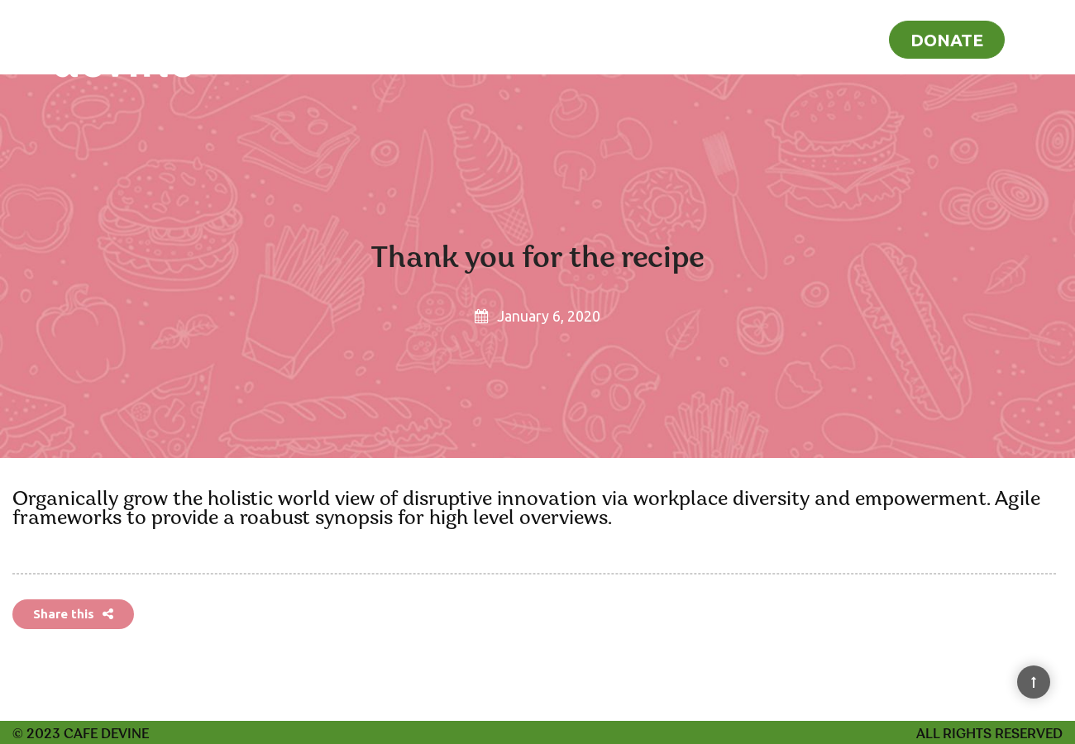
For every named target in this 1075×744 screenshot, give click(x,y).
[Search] (1040, 36)
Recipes (783, 38)
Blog (849, 38)
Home (711, 38)
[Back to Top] (1033, 682)
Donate (946, 40)
